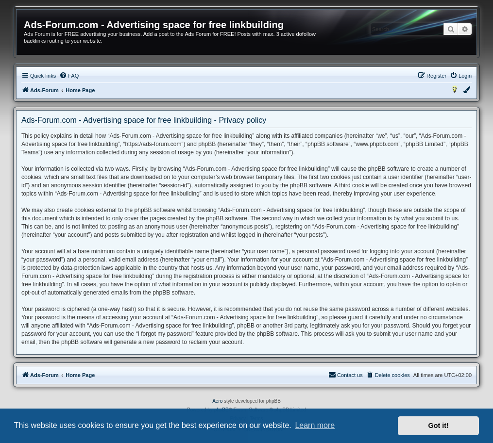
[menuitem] (69, 76)
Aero (217, 401)
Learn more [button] (315, 425)
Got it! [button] (438, 425)
